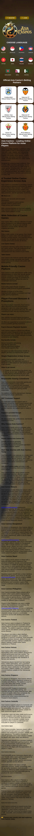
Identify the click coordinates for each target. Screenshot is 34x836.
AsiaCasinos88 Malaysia (9, 507)
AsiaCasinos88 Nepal (8, 577)
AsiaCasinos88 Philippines (10, 608)
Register (10, 18)
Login (24, 18)
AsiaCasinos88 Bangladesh (10, 540)
